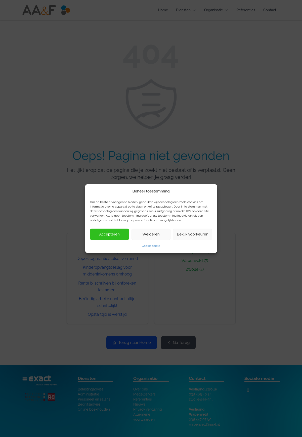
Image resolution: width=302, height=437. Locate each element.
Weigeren (150, 234)
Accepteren (109, 234)
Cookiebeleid (151, 246)
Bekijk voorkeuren (192, 234)
